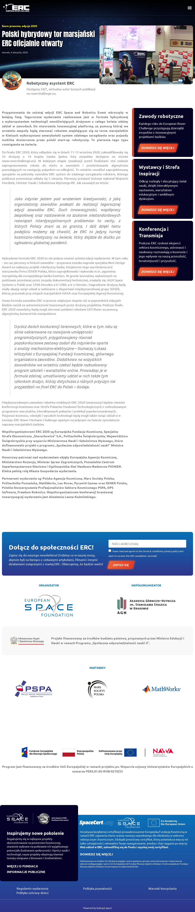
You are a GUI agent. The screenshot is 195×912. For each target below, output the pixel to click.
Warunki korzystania (162, 888)
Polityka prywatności (97, 888)
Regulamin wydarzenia (32, 888)
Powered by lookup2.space (97, 907)
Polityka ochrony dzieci (32, 893)
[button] (190, 8)
